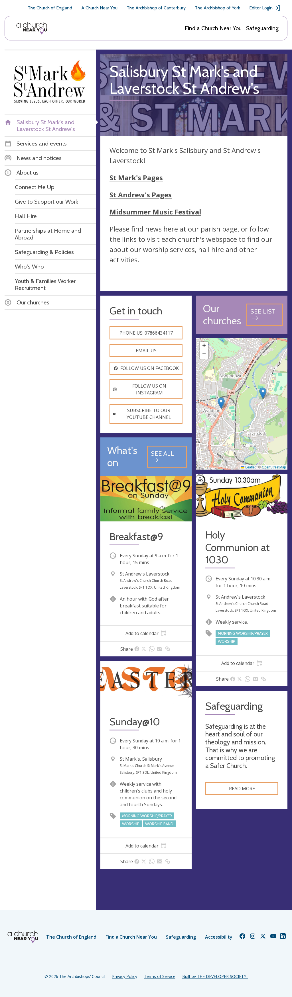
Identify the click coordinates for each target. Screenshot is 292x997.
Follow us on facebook (146, 368)
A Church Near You (99, 8)
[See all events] (167, 457)
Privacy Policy (124, 976)
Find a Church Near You (213, 28)
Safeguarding (262, 28)
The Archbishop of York (217, 8)
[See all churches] (264, 314)
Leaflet (248, 467)
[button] (262, 393)
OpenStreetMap (274, 467)
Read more (242, 788)
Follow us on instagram (139, 389)
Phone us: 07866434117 (146, 333)
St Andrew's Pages (141, 194)
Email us (146, 350)
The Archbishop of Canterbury (156, 8)
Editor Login (265, 8)
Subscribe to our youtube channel (142, 413)
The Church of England (50, 8)
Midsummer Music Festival (155, 211)
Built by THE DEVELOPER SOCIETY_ (215, 976)
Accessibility (218, 937)
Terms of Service (159, 976)
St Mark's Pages (136, 177)
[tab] (146, 633)
